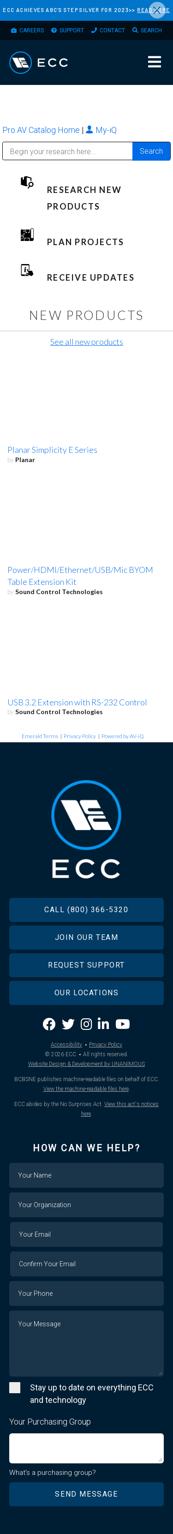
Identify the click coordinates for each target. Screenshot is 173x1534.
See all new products (86, 342)
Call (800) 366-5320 (86, 909)
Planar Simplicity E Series (52, 450)
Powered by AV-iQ (122, 736)
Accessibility (66, 1044)
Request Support (86, 965)
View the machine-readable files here (86, 1089)
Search (151, 30)
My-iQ (101, 130)
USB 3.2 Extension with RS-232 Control (77, 702)
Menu (154, 62)
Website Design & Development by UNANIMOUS (86, 1064)
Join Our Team (87, 937)
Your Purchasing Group (50, 1421)
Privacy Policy (80, 736)
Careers (31, 30)
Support (72, 30)
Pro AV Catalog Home (42, 130)
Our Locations (86, 992)
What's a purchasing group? (52, 1472)
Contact (112, 30)
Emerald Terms (40, 736)
